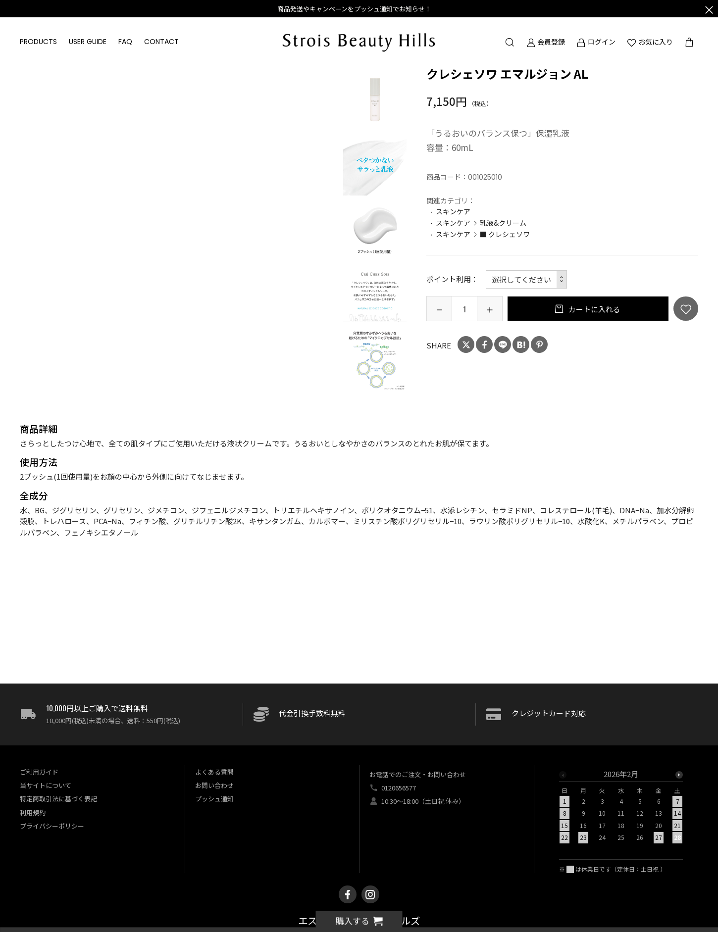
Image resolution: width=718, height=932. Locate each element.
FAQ (125, 42)
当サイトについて (45, 785)
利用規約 (33, 812)
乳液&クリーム (503, 223)
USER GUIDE (87, 42)
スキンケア (453, 211)
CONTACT (161, 42)
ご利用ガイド (39, 772)
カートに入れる (593, 309)
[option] (375, 98)
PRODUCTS (38, 42)
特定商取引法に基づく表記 (58, 798)
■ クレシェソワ (505, 234)
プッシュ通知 (214, 798)
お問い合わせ (214, 785)
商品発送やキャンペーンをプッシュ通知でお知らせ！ (354, 8)
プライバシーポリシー (52, 826)
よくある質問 (214, 772)
